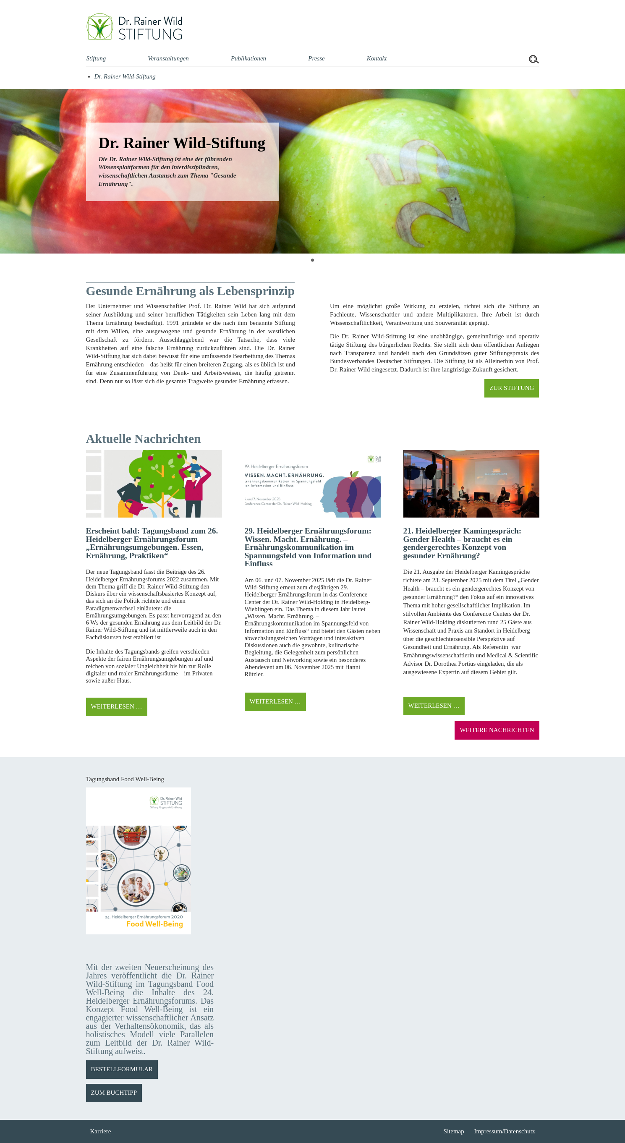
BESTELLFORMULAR (122, 1069)
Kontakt (377, 58)
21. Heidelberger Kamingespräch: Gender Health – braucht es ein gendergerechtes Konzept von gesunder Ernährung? (462, 543)
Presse (316, 58)
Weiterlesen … (116, 706)
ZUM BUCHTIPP (114, 1092)
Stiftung (96, 58)
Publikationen (248, 58)
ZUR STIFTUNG (511, 387)
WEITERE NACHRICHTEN (497, 730)
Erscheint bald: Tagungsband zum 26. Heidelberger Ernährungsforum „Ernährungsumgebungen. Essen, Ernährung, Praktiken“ (152, 543)
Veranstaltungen (168, 58)
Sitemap (454, 1131)
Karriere (100, 1131)
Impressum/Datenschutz (504, 1131)
